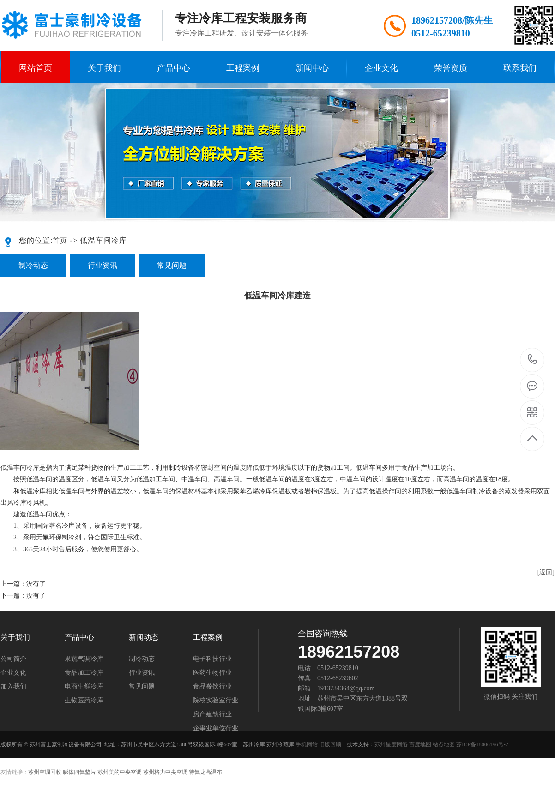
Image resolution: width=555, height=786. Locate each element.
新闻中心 (312, 68)
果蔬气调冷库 (84, 659)
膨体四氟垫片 (79, 772)
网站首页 (35, 68)
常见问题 (172, 265)
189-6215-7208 (532, 360)
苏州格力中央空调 (165, 772)
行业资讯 (102, 265)
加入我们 (13, 686)
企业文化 (381, 68)
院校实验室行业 (215, 700)
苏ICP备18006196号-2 (482, 744)
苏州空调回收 (44, 772)
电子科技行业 (212, 659)
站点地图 (444, 744)
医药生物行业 (212, 673)
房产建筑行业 (212, 714)
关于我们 (104, 68)
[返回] (546, 572)
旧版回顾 (330, 744)
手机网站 (307, 744)
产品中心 (173, 68)
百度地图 (420, 744)
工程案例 (242, 68)
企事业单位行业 (215, 728)
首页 (60, 240)
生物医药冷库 (84, 700)
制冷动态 (33, 265)
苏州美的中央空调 (119, 772)
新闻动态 (143, 637)
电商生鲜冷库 (84, 686)
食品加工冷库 (84, 673)
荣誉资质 (450, 68)
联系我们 (520, 68)
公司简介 (13, 659)
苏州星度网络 (391, 744)
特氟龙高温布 (205, 772)
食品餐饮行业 (212, 686)
